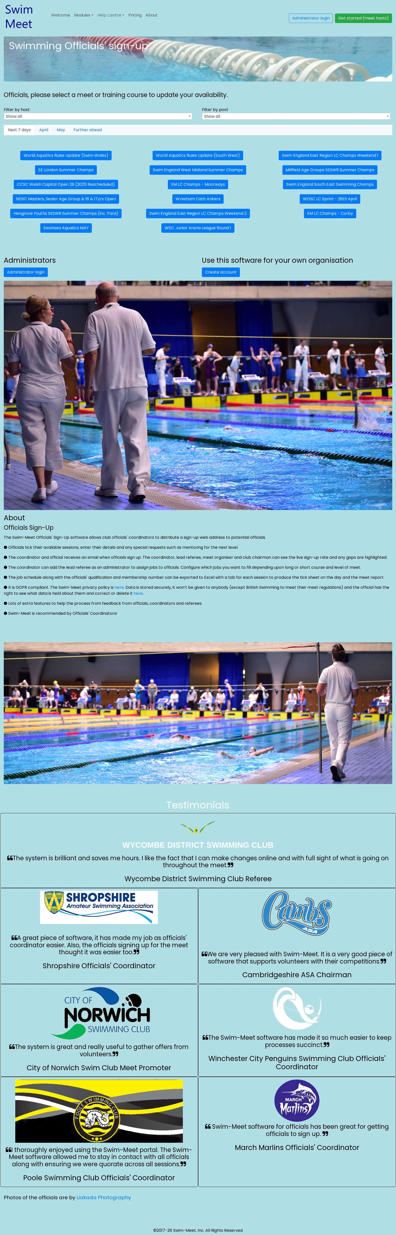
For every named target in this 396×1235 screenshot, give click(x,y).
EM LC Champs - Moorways (198, 184)
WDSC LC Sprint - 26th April (330, 199)
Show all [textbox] (14, 116)
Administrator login (311, 18)
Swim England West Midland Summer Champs (198, 170)
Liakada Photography (104, 1197)
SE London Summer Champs (66, 170)
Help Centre (109, 15)
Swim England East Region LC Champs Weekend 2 (198, 213)
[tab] (19, 130)
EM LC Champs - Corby (330, 213)
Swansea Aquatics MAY (66, 228)
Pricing (135, 15)
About (152, 15)
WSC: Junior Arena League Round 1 (198, 228)
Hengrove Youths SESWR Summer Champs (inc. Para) (66, 213)
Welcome (60, 15)
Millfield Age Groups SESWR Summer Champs (330, 170)
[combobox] (98, 116)
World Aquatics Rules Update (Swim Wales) (66, 155)
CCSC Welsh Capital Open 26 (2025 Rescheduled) (66, 184)
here (119, 587)
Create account (221, 272)
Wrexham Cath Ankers (198, 199)
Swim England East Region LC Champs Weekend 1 (330, 155)
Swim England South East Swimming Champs (330, 184)
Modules (82, 15)
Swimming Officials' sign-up (78, 46)
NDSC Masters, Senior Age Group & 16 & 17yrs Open (66, 199)
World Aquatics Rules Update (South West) (198, 155)
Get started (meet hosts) (363, 18)
